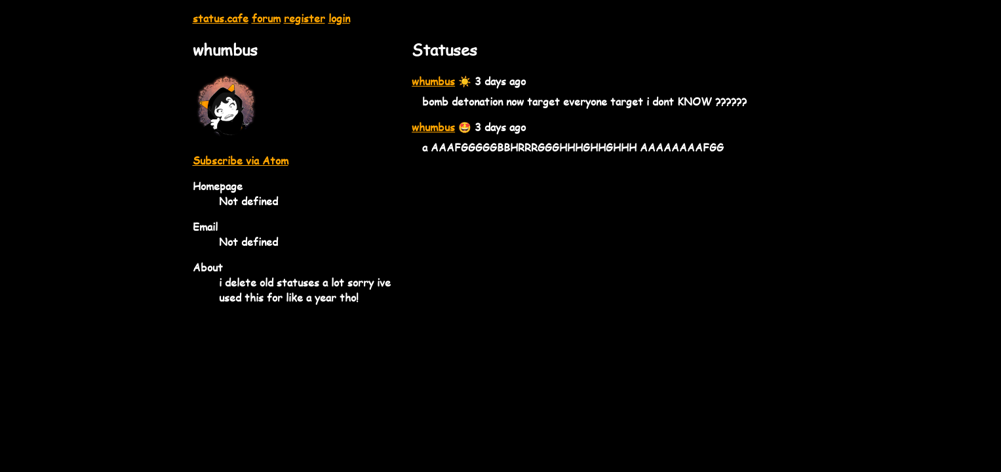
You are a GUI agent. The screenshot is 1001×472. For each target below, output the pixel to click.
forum (266, 18)
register (304, 18)
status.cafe (220, 18)
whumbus (433, 80)
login (339, 18)
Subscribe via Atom (240, 160)
